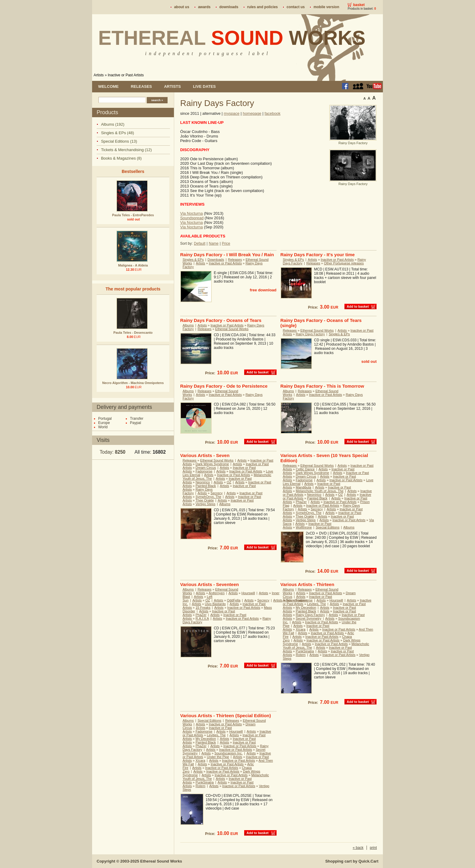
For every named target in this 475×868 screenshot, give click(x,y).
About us (181, 7)
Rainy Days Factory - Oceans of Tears (220, 320)
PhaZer (301, 502)
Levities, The (316, 604)
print (373, 848)
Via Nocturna (191, 213)
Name (213, 243)
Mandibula (303, 487)
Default (199, 243)
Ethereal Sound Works (231, 329)
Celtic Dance (305, 469)
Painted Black (206, 486)
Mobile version (326, 7)
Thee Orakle (204, 500)
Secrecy (217, 493)
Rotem (300, 655)
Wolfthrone (304, 527)
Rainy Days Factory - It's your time (318, 254)
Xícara (300, 629)
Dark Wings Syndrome (212, 464)
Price (226, 243)
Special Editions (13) (119, 141)
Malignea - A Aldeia (133, 265)
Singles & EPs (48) (117, 133)
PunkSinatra (305, 651)
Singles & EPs (193, 259)
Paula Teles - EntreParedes (133, 215)
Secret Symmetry (308, 618)
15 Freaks (203, 607)
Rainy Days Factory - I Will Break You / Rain (227, 254)
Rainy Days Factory (310, 334)
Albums (188, 325)
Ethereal (232, 38)
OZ (229, 482)
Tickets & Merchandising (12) (126, 149)
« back (358, 848)
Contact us (296, 7)
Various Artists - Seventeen (209, 584)
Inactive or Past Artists (126, 75)
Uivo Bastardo (215, 604)
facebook (272, 113)
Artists (99, 75)
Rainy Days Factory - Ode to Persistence (223, 386)
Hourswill (248, 593)
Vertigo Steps (205, 504)
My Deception (306, 607)
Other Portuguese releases (344, 263)
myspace (232, 113)
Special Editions (327, 527)
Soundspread (192, 218)
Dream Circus (206, 467)
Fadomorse (204, 471)
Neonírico (203, 482)
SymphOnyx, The (208, 497)
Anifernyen (217, 593)
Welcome (108, 86)
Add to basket (358, 306)
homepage (252, 113)
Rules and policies (262, 7)
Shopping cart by (351, 861)
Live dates (204, 86)
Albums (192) (112, 124)
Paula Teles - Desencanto (132, 332)
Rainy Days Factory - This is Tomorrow (322, 386)
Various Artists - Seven (205, 455)
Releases (141, 86)
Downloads (228, 7)
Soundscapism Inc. (228, 753)
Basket (359, 5)
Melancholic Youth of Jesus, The (320, 491)
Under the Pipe (218, 757)
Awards (204, 7)
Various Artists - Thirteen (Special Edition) (225, 715)
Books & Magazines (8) (121, 158)
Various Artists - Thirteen (307, 584)
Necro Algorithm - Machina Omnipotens (133, 383)
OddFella (234, 600)
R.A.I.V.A (202, 618)
